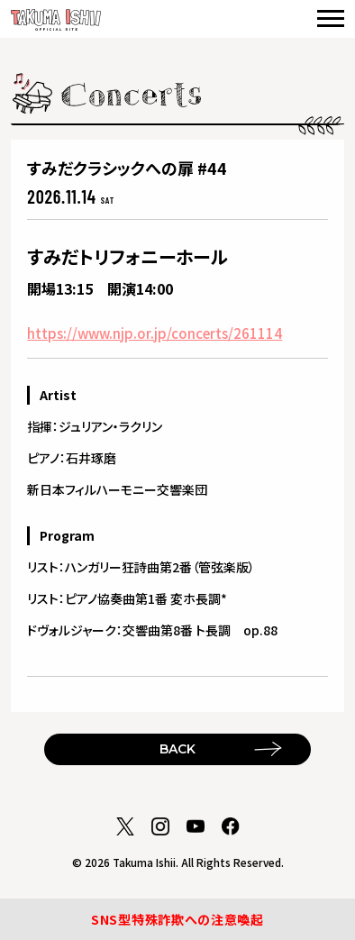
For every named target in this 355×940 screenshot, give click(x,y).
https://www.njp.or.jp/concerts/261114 (154, 333)
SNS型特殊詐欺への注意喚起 (177, 919)
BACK (177, 749)
